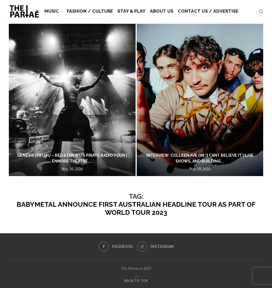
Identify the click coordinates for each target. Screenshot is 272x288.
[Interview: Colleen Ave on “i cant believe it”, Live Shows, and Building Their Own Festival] (200, 100)
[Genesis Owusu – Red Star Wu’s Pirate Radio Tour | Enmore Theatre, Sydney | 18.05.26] (72, 100)
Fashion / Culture (90, 11)
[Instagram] (155, 247)
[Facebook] (116, 247)
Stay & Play (131, 11)
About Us (161, 11)
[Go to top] (136, 280)
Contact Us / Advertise (208, 11)
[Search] (261, 11)
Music (51, 11)
